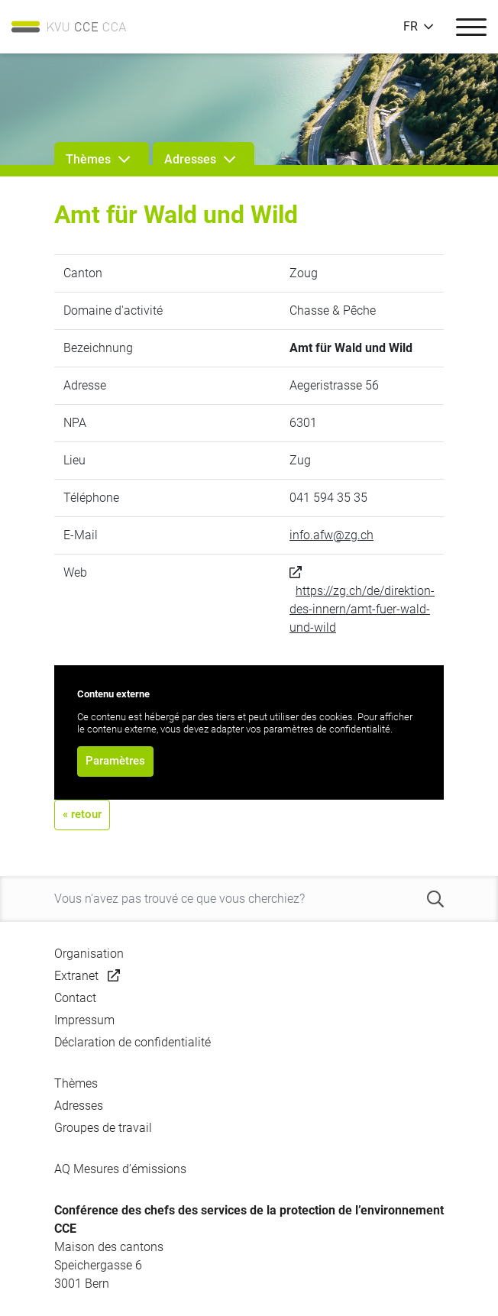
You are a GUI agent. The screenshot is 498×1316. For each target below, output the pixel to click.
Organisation (89, 953)
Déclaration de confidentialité (132, 1042)
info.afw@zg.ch (331, 535)
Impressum (84, 1020)
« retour (82, 814)
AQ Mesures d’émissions (120, 1169)
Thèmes (76, 1083)
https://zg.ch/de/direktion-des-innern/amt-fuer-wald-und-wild (362, 609)
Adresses (78, 1105)
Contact (75, 998)
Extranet (76, 975)
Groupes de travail (103, 1127)
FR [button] (410, 27)
